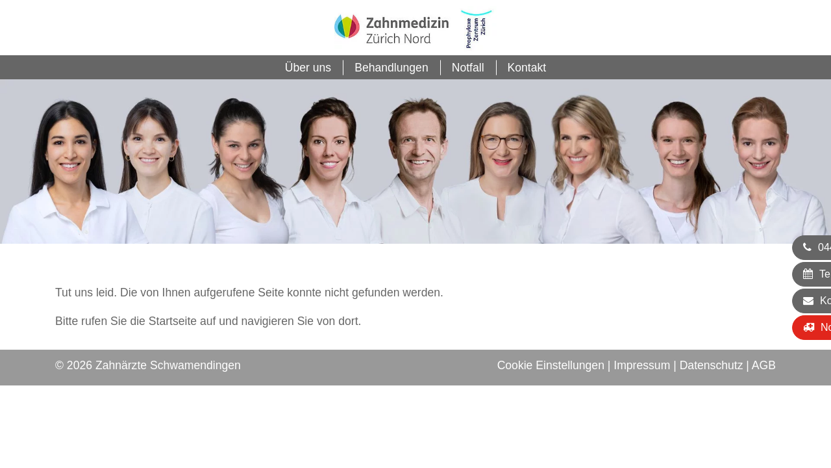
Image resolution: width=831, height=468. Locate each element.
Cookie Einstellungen (550, 365)
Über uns (308, 67)
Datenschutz (711, 365)
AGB (764, 365)
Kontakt (527, 67)
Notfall (468, 67)
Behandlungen (391, 67)
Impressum (642, 365)
